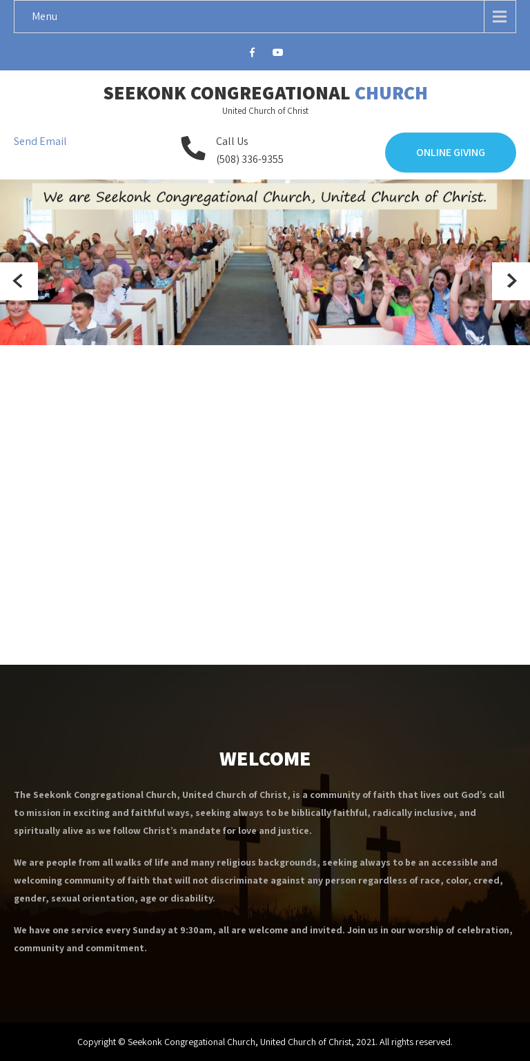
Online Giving (450, 152)
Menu (44, 16)
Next (511, 281)
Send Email (40, 141)
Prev (19, 281)
